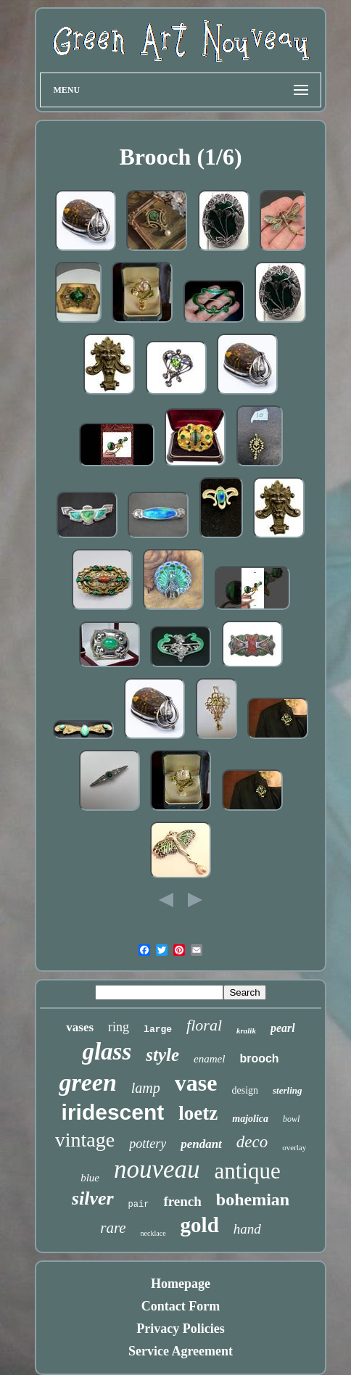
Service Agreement (180, 1351)
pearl (283, 1028)
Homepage (180, 1283)
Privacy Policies (180, 1328)
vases (80, 1027)
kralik (246, 1030)
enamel (209, 1059)
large (158, 1029)
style (162, 1055)
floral (204, 1025)
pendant (201, 1144)
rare (112, 1227)
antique (248, 1171)
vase (196, 1083)
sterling (287, 1090)
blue (89, 1178)
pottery (147, 1143)
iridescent (113, 1112)
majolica (250, 1118)
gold (200, 1224)
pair (138, 1204)
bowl (291, 1119)
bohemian (252, 1199)
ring (118, 1027)
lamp (145, 1088)
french (182, 1201)
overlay (294, 1147)
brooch (258, 1058)
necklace (153, 1233)
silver (93, 1198)
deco (252, 1142)
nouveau (157, 1169)
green (87, 1082)
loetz (198, 1113)
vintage (85, 1139)
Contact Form (180, 1306)
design (244, 1090)
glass (106, 1052)
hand (247, 1228)
